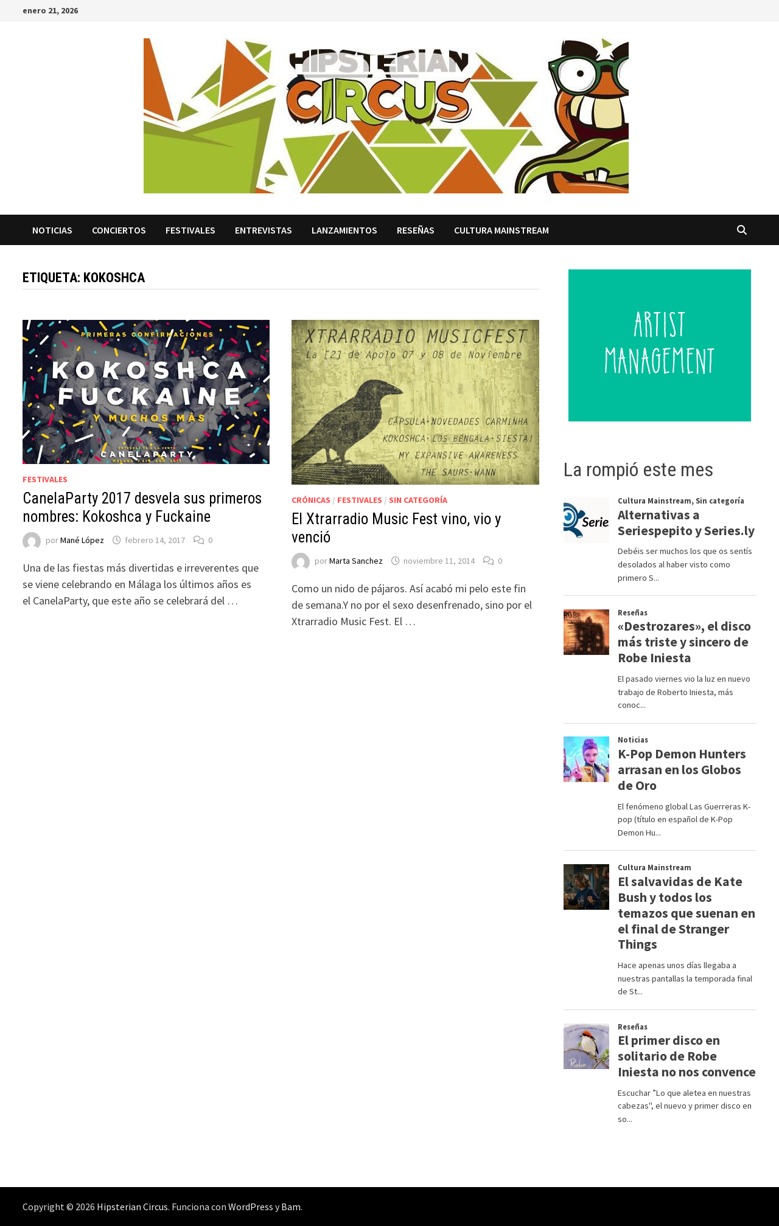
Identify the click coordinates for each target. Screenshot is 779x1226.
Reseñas (416, 230)
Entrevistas (263, 230)
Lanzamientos (344, 230)
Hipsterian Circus (132, 1206)
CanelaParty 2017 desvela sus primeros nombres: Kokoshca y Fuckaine (142, 507)
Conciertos (119, 230)
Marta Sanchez (356, 560)
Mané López (82, 540)
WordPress (250, 1206)
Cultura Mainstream (501, 230)
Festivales (190, 230)
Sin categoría (418, 499)
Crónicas (311, 499)
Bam (291, 1206)
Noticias (52, 230)
